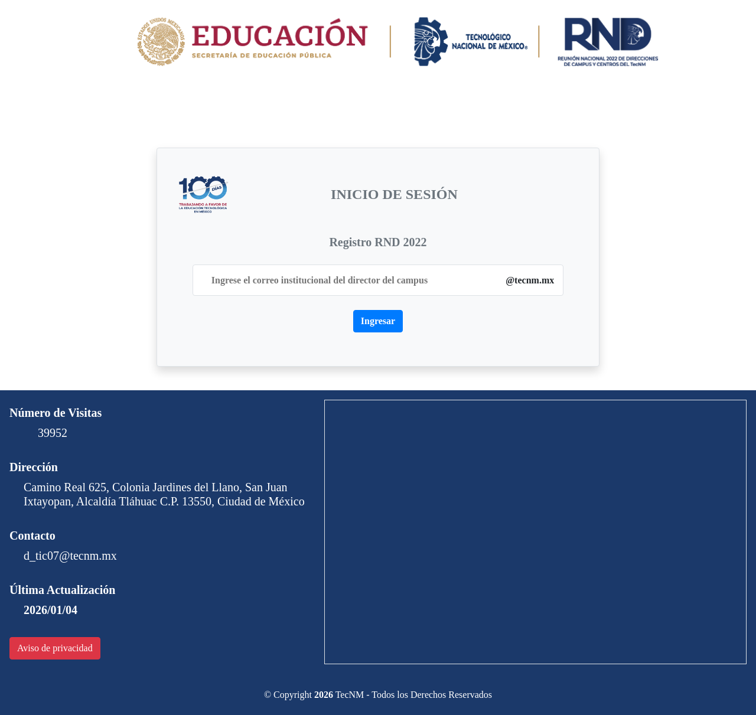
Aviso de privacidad (55, 648)
